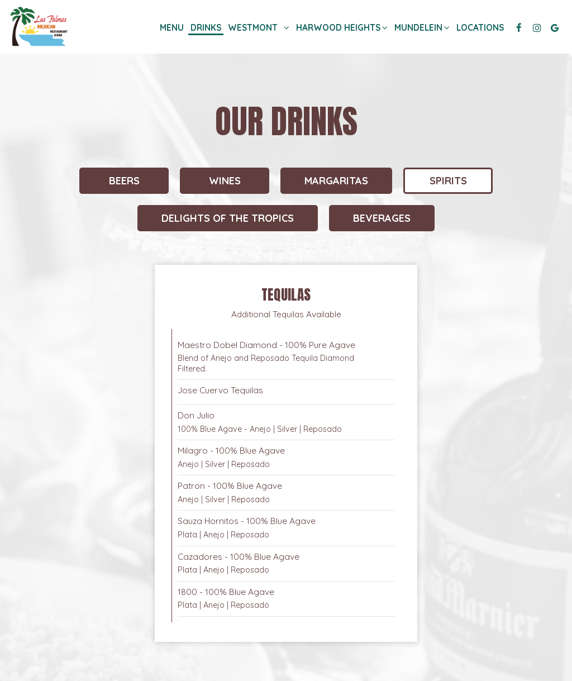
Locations (480, 27)
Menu (172, 27)
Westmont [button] (258, 27)
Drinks (205, 27)
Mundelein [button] (420, 28)
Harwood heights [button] (340, 28)
